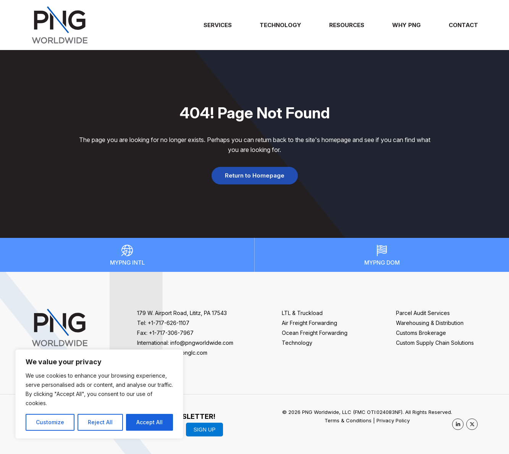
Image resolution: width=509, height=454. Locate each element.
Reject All (100, 422)
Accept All (149, 422)
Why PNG (406, 25)
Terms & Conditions (348, 420)
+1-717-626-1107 (168, 323)
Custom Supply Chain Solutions (435, 342)
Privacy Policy (393, 420)
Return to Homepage (254, 175)
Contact (463, 25)
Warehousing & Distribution (430, 323)
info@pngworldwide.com (201, 342)
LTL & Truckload (302, 313)
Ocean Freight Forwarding (314, 333)
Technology (280, 25)
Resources (346, 25)
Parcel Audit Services (423, 313)
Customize (50, 422)
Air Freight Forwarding (309, 323)
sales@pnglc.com (185, 352)
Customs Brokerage (421, 333)
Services (218, 25)
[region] (99, 394)
